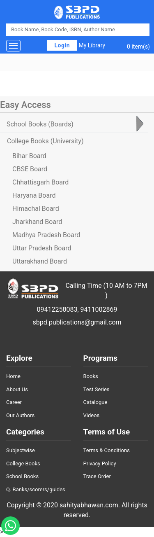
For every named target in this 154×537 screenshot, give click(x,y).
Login (62, 45)
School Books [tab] (40, 124)
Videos (91, 415)
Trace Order (97, 476)
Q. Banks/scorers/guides (35, 489)
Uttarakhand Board (39, 261)
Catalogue (95, 402)
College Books (23, 463)
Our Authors (20, 415)
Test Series (96, 389)
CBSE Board (29, 169)
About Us (17, 389)
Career (14, 402)
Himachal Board (35, 208)
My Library (91, 45)
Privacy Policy (99, 463)
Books (90, 376)
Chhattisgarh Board (40, 182)
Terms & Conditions (106, 450)
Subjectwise (20, 450)
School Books (22, 476)
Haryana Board (33, 195)
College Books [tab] (45, 141)
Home (13, 376)
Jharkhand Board (37, 222)
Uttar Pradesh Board (41, 248)
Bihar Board (29, 156)
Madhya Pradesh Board (46, 235)
